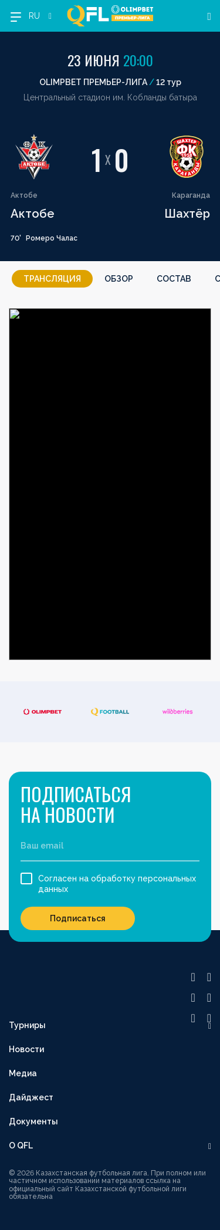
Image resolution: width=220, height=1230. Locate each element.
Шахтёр (187, 214)
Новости (26, 1049)
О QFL (21, 1145)
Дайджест (31, 1097)
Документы (33, 1121)
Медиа (23, 1073)
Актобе (33, 214)
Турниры (27, 1025)
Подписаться (78, 918)
